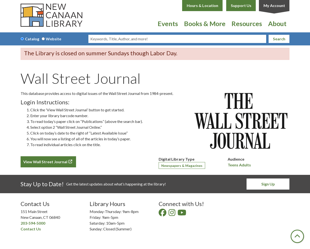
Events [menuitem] (168, 24)
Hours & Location (202, 5)
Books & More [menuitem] (204, 24)
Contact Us (31, 229)
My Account (274, 5)
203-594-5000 (33, 223)
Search (279, 38)
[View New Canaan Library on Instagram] (172, 214)
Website (53, 38)
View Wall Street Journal (45, 161)
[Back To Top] (297, 236)
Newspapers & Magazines (181, 166)
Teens (233, 165)
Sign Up (268, 184)
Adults (245, 165)
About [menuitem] (277, 24)
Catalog (32, 38)
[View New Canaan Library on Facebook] (163, 214)
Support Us (241, 5)
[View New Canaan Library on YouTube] (182, 214)
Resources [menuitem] (247, 24)
